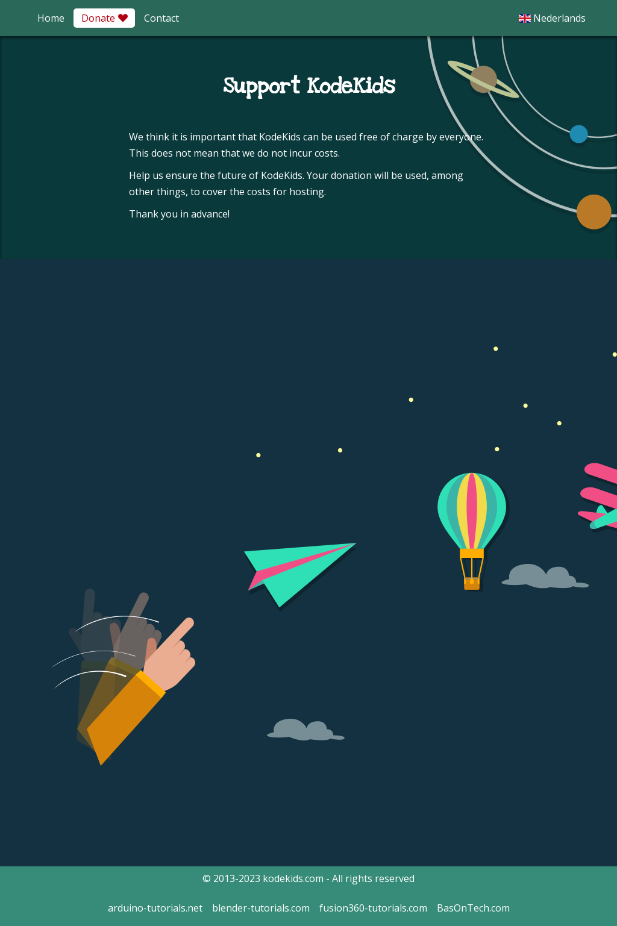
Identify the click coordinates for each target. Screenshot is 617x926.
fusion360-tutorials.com (373, 908)
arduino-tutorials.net (155, 908)
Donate (104, 18)
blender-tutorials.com (261, 908)
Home (50, 18)
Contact (161, 18)
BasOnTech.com (473, 908)
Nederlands (552, 18)
